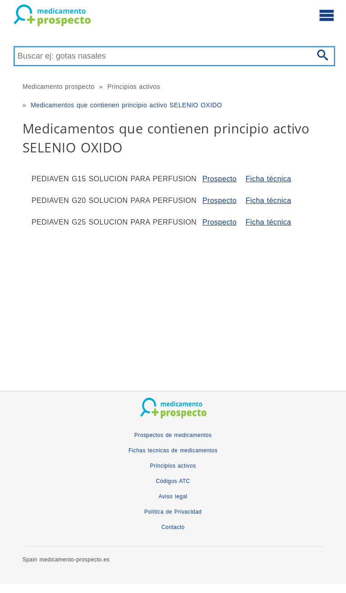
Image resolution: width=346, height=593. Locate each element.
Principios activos (133, 86)
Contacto (173, 527)
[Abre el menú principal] (326, 15)
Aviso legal (173, 496)
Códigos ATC (173, 481)
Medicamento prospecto (59, 86)
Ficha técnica (268, 179)
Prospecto (219, 179)
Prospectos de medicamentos (173, 435)
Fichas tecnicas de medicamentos (173, 450)
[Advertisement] (173, 305)
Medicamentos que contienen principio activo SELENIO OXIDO (126, 105)
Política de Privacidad (172, 512)
